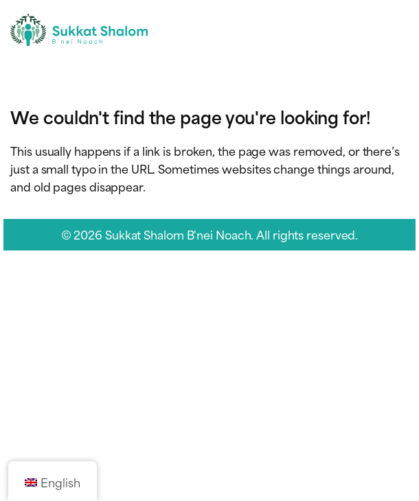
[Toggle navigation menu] (397, 30)
